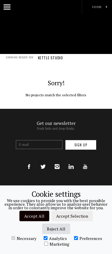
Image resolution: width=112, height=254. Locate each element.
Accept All (34, 216)
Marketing (56, 244)
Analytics (55, 238)
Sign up (80, 145)
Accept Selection (72, 216)
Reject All (56, 229)
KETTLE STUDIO (50, 61)
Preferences (88, 238)
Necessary (23, 238)
